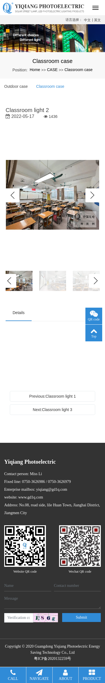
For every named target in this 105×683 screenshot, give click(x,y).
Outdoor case (16, 86)
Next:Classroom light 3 (52, 409)
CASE (52, 69)
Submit (81, 617)
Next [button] (92, 195)
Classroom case (78, 69)
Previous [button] (13, 195)
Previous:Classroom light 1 (52, 396)
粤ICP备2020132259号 (52, 659)
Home (35, 69)
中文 (87, 20)
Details (19, 312)
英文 (97, 20)
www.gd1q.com (30, 497)
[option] (52, 195)
